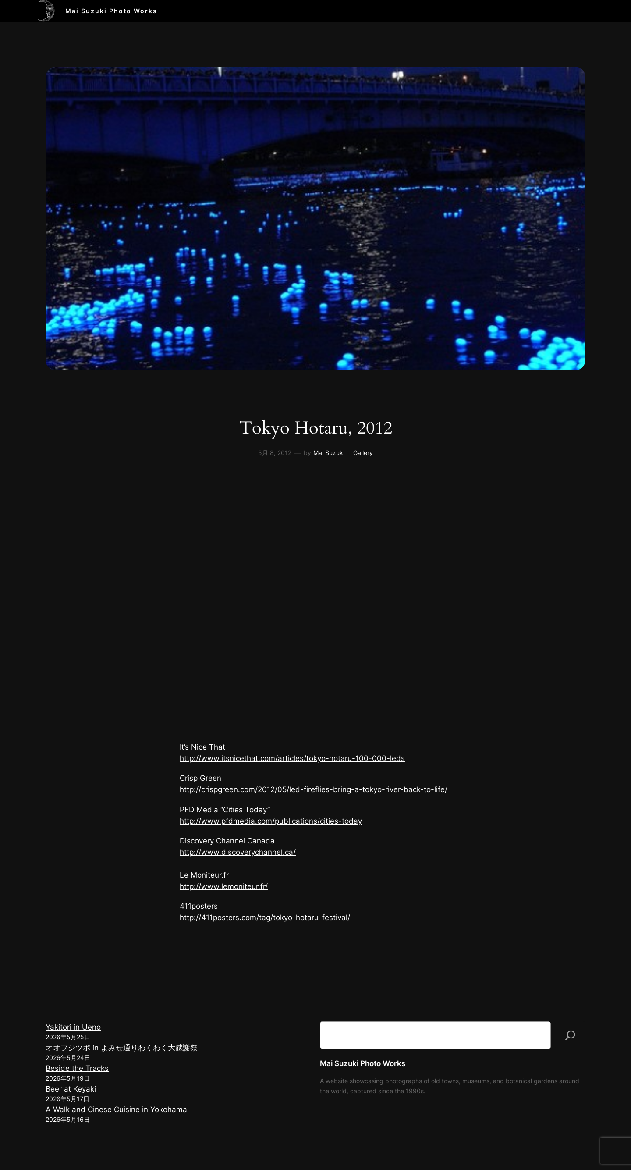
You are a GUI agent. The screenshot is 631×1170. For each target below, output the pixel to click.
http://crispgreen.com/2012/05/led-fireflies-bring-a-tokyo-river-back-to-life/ (313, 789)
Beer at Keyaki (71, 1089)
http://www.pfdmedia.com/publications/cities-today (271, 821)
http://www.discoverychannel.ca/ (238, 852)
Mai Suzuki (328, 452)
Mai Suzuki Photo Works (111, 10)
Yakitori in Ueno (73, 1027)
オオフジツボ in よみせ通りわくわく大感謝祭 (122, 1047)
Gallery (363, 452)
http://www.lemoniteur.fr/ (224, 886)
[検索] (570, 1035)
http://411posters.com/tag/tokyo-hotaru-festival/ (265, 917)
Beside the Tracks (77, 1068)
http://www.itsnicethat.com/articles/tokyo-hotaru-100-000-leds (292, 758)
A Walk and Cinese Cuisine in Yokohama (116, 1109)
